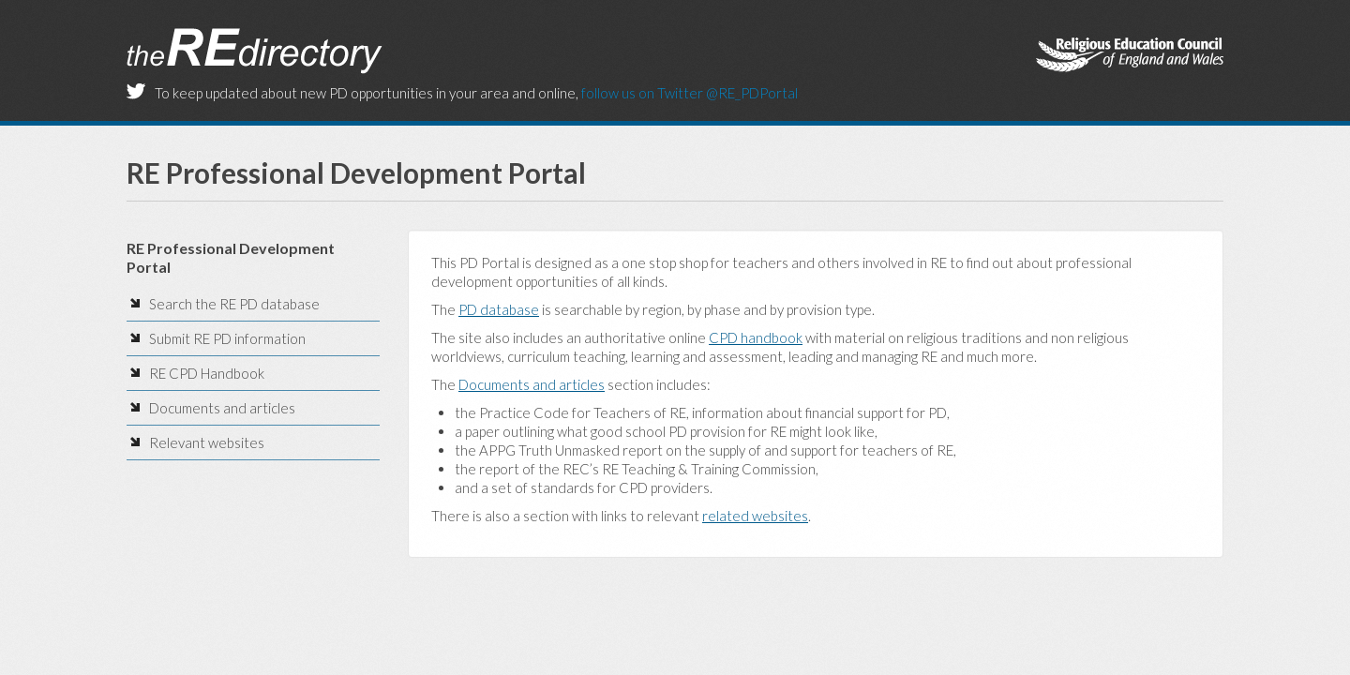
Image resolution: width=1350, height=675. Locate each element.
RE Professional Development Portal (356, 172)
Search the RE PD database (234, 303)
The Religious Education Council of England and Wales (1129, 56)
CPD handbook (755, 337)
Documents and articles (222, 407)
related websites (755, 515)
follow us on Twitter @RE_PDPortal (689, 92)
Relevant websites (206, 442)
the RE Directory (254, 51)
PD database (498, 309)
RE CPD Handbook (206, 373)
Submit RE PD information (227, 338)
